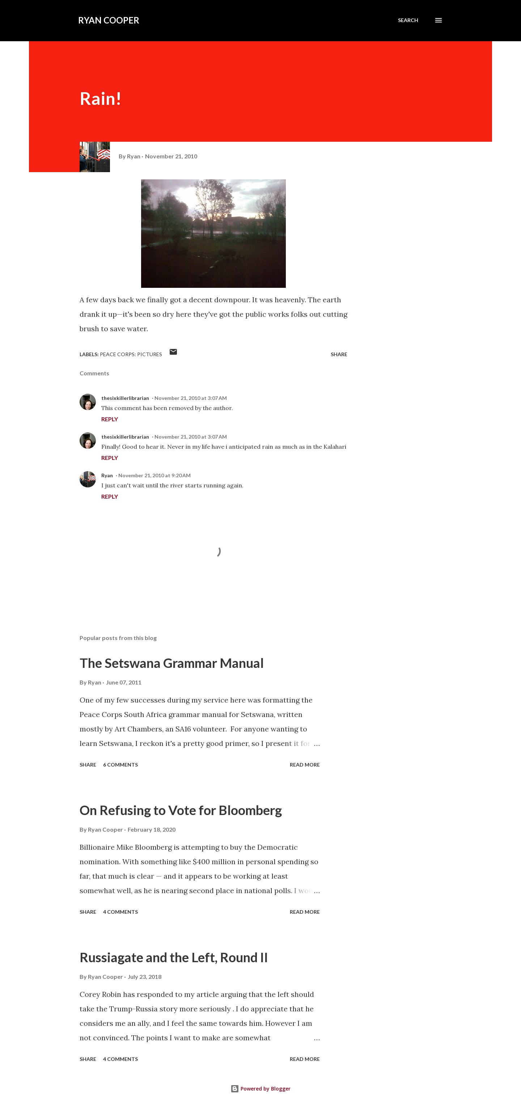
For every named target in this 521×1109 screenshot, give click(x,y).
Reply (109, 418)
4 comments (120, 912)
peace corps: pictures (131, 354)
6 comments (120, 765)
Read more (305, 765)
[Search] (408, 20)
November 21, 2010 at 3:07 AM (190, 398)
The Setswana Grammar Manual (172, 663)
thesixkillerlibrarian (125, 398)
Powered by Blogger (260, 1088)
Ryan (107, 475)
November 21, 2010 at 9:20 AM (154, 475)
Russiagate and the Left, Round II (174, 957)
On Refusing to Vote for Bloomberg (181, 810)
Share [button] (339, 354)
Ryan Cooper (108, 20)
